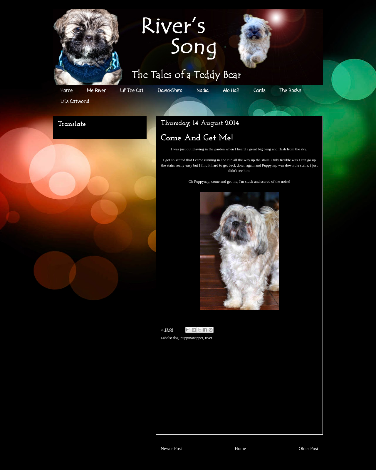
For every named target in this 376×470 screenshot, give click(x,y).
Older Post (308, 448)
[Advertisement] (239, 393)
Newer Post (171, 448)
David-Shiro (170, 90)
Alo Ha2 (231, 90)
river (208, 338)
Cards (259, 90)
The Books (290, 90)
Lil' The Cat (131, 90)
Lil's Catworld (75, 101)
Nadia (203, 90)
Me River (96, 90)
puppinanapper (192, 338)
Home (67, 90)
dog (176, 338)
